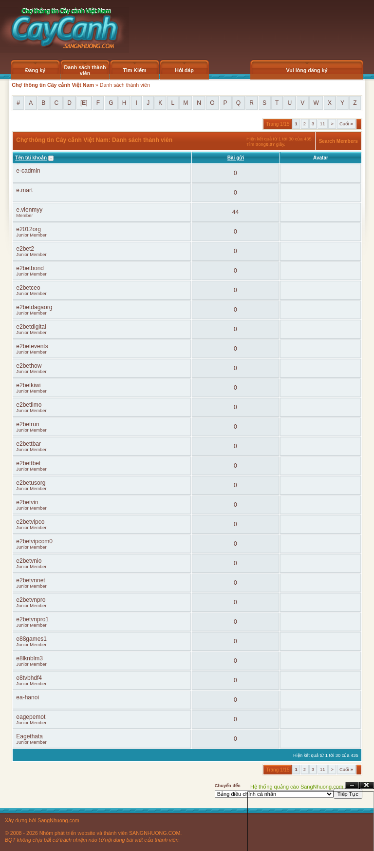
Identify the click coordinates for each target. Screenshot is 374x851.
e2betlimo (28, 404)
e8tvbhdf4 (29, 677)
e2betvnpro (30, 599)
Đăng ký (35, 70)
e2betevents (32, 346)
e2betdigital (31, 326)
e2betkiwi (28, 385)
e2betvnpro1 (32, 619)
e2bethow (28, 365)
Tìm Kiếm (134, 70)
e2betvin (27, 502)
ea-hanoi (27, 697)
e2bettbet (28, 463)
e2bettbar (28, 443)
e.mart (24, 190)
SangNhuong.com (58, 820)
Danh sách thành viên (85, 70)
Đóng (366, 785)
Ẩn (352, 785)
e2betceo (28, 287)
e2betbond (30, 268)
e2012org (28, 229)
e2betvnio (28, 560)
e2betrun (27, 424)
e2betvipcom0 (34, 541)
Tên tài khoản (31, 157)
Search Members (338, 141)
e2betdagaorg (34, 307)
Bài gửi (235, 157)
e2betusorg (30, 482)
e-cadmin (28, 170)
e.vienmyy (29, 209)
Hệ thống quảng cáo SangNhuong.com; (297, 787)
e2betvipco (30, 521)
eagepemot (30, 716)
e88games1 (31, 638)
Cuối (346, 123)
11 (322, 123)
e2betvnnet (30, 580)
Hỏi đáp (184, 70)
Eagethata (29, 736)
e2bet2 (25, 248)
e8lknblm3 (29, 658)
